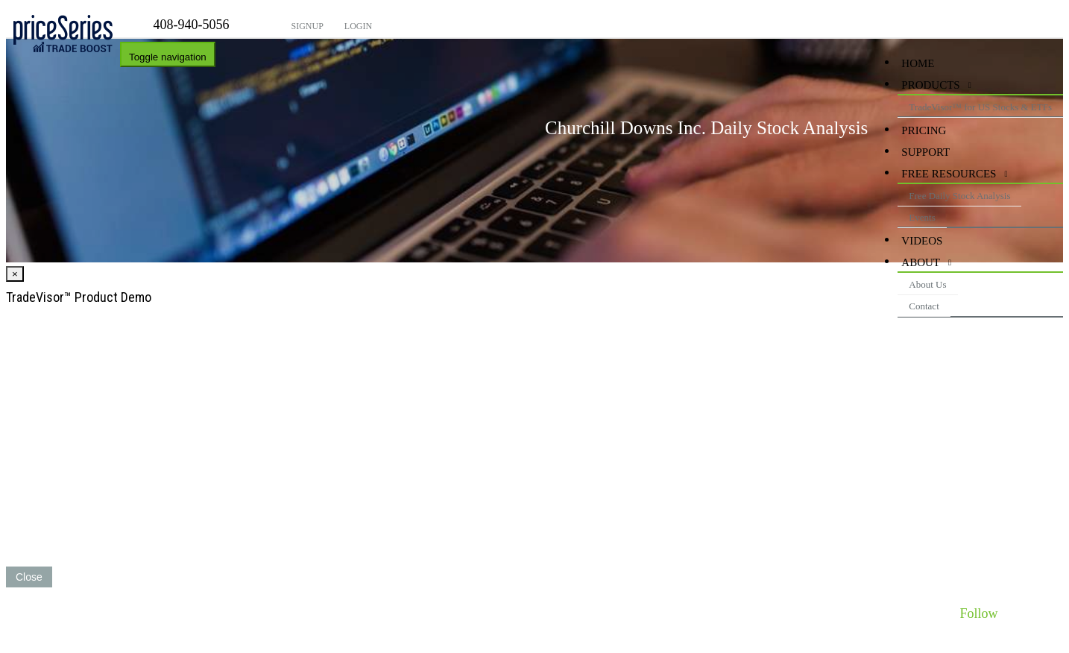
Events (922, 217)
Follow (978, 613)
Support (925, 152)
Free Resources (948, 174)
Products (930, 85)
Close (29, 577)
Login (357, 26)
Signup (306, 26)
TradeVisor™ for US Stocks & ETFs (980, 107)
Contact (924, 306)
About (920, 262)
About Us (927, 284)
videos (921, 241)
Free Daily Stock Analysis (959, 195)
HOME (917, 63)
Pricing (923, 130)
